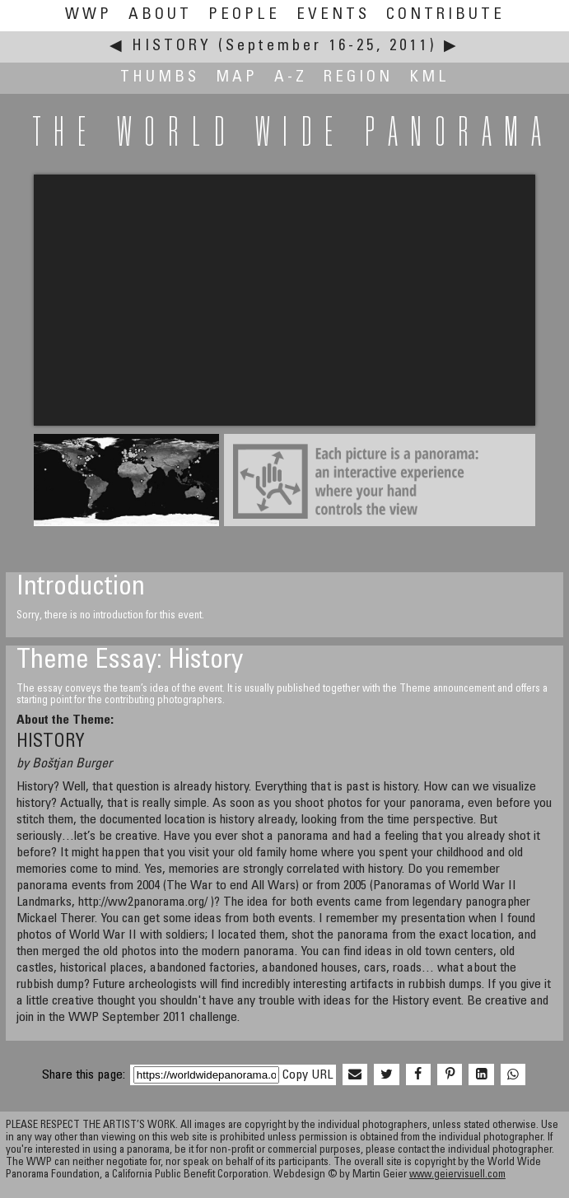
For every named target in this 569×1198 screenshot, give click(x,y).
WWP (88, 15)
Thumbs (159, 78)
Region (358, 78)
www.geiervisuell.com (457, 1175)
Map (237, 78)
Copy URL (307, 1075)
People (244, 15)
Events (333, 15)
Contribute (445, 15)
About (160, 15)
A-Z (290, 78)
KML (429, 78)
